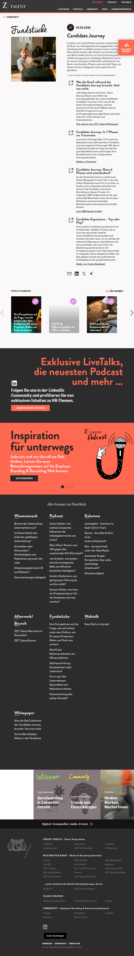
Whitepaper (24, 713)
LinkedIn (109, 913)
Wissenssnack (26, 516)
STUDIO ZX (112, 2)
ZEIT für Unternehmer (115, 872)
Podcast (56, 516)
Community (92, 9)
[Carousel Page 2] (67, 486)
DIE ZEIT (47, 864)
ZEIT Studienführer (52, 872)
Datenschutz (60, 943)
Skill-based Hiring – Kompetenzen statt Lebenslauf (60, 667)
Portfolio (78, 9)
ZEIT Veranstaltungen (84, 888)
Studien (108, 900)
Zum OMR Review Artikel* (89, 211)
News (104, 9)
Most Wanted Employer (85, 876)
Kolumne (92, 516)
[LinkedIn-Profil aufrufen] (45, 928)
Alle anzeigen (114, 290)
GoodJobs (109, 844)
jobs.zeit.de (79, 844)
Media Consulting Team (54, 900)
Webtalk (92, 616)
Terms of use (74, 943)
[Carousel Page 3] (71, 486)
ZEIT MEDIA (127, 2)
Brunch (20, 623)
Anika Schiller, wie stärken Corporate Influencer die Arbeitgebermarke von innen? (62, 531)
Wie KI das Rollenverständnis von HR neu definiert (62, 653)
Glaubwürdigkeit (95, 573)
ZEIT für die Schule (52, 876)
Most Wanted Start (114, 868)
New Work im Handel (97, 624)
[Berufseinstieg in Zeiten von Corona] (50, 794)
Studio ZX (48, 888)
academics (48, 844)
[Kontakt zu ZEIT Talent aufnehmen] (126, 48)
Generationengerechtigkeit (30, 577)
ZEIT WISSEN (80, 860)
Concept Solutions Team (85, 900)
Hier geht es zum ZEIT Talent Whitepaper (97, 123)
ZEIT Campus (49, 868)
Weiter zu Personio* (86, 161)
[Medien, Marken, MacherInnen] (117, 794)
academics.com (50, 848)
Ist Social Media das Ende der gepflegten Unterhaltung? (26, 537)
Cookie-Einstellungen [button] (55, 936)
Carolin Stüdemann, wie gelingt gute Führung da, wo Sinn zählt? (63, 580)
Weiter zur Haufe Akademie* (91, 263)
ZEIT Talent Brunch (25, 640)
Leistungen (63, 9)
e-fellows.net (111, 848)
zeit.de (46, 860)
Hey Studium (80, 864)
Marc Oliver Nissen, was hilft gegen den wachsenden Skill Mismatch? (66, 549)
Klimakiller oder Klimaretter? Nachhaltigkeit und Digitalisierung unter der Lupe (28, 554)
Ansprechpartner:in (121, 9)
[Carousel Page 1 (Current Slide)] (62, 486)
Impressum (47, 943)
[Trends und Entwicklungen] (83, 794)
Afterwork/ (23, 616)
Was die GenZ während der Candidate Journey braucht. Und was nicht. (28, 724)
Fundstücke (59, 616)
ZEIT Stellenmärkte (83, 848)
